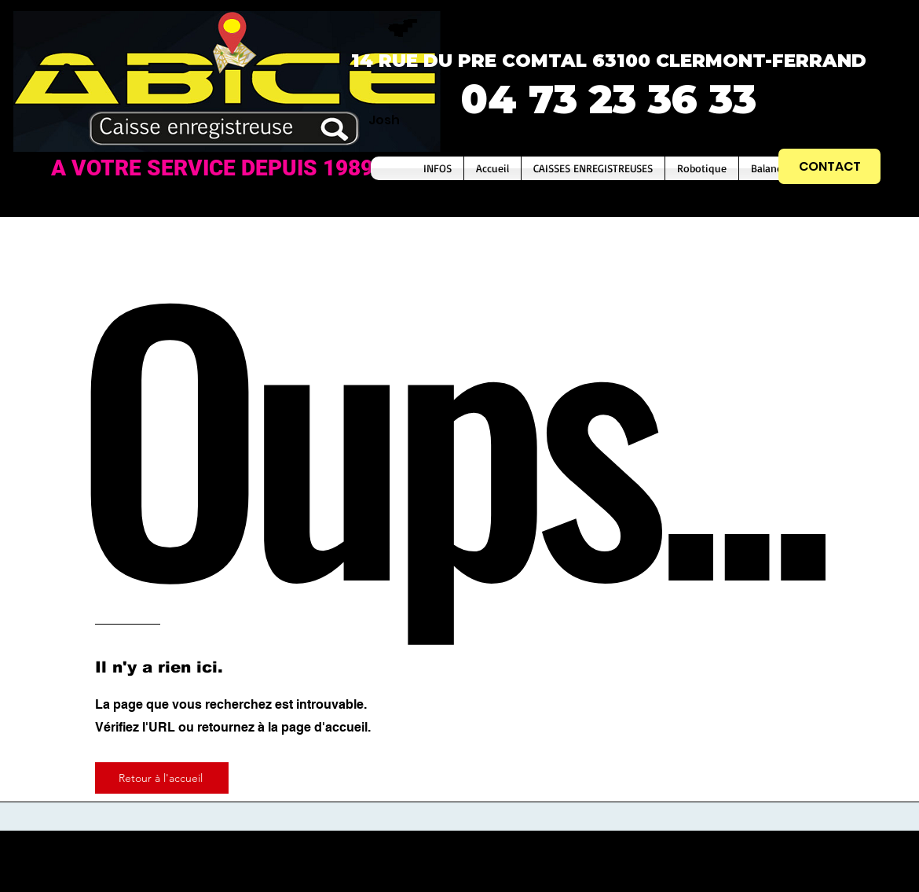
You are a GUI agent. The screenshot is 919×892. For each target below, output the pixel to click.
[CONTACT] (829, 166)
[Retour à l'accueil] (162, 778)
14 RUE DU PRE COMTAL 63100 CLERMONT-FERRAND (608, 61)
